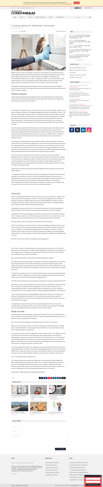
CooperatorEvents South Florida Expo (77, 477)
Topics (21, 17)
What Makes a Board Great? (75, 77)
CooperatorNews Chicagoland (52, 462)
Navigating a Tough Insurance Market (77, 75)
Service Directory (40, 17)
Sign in (71, 8)
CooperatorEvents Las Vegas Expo (77, 479)
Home (14, 17)
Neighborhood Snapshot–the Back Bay (78, 70)
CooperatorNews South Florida (52, 472)
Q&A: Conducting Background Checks (25, 8)
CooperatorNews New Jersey (51, 467)
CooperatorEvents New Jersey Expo (77, 467)
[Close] (77, 3)
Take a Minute (72, 72)
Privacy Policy (25, 485)
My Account (60, 17)
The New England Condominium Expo (77, 470)
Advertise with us (19, 485)
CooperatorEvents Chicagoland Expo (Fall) (78, 472)
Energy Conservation (61, 31)
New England (88, 8)
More (50, 17)
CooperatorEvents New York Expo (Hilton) (78, 462)
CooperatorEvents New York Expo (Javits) (78, 465)
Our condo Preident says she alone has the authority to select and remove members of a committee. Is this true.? (79, 95)
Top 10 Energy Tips (80, 104)
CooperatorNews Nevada (51, 465)
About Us (13, 485)
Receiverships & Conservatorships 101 (78, 86)
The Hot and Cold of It (81, 111)
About (13, 458)
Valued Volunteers (80, 92)
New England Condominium (51, 474)
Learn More (68, 4)
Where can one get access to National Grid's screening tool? (79, 101)
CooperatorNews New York (51, 470)
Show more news (80, 60)
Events (30, 17)
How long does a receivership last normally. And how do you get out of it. (80, 89)
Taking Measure (77, 99)
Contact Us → (14, 473)
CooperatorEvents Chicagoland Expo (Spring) (79, 474)
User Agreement (74, 485)
